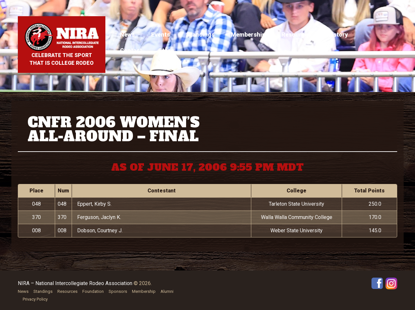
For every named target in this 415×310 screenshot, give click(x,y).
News (127, 34)
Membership (248, 34)
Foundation (93, 291)
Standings (200, 34)
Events (160, 34)
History (337, 34)
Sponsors (118, 291)
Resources (296, 34)
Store (166, 50)
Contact (131, 50)
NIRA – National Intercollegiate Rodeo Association (75, 283)
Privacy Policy (35, 299)
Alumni (166, 291)
